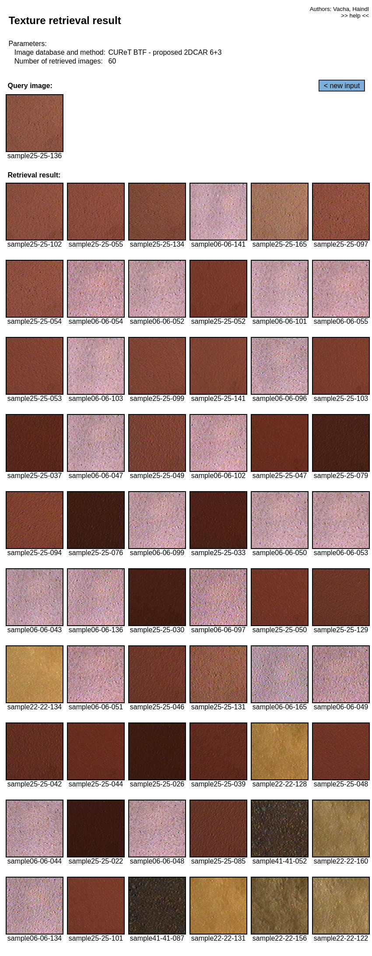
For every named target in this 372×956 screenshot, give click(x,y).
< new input (342, 85)
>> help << (355, 15)
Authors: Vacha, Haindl (339, 9)
